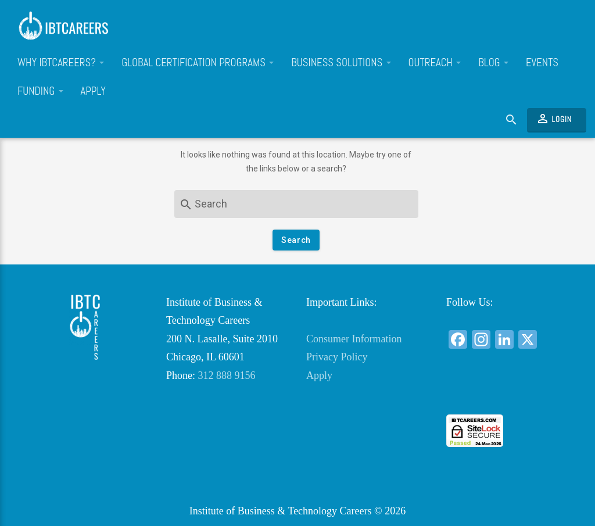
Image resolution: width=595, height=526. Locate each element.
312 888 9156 (227, 375)
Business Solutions (340, 63)
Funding (40, 91)
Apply (93, 91)
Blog (493, 63)
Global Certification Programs (197, 63)
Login (554, 119)
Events (542, 63)
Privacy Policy (337, 357)
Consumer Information (354, 339)
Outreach (434, 63)
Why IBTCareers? (60, 63)
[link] (508, 393)
